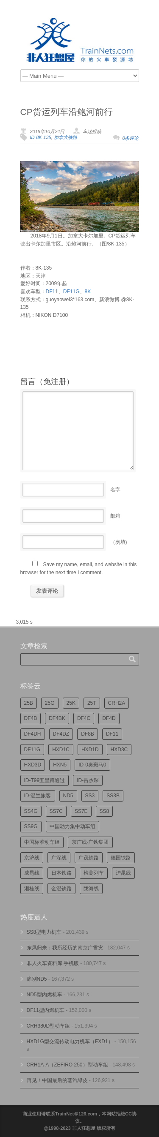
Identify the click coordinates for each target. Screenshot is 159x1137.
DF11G (71, 291)
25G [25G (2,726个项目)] (50, 703)
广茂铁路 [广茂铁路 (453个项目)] (88, 858)
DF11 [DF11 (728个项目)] (112, 734)
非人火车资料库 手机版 (53, 963)
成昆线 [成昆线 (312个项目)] (31, 873)
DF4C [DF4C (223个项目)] (83, 718)
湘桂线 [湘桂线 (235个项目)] (31, 889)
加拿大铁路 (65, 137)
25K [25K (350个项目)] (71, 703)
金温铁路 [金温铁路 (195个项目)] (61, 889)
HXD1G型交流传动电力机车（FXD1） (70, 1041)
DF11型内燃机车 (45, 1010)
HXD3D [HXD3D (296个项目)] (33, 765)
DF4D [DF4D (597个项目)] (108, 718)
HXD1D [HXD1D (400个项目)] (90, 750)
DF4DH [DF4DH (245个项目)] (32, 734)
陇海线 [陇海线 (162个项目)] (91, 889)
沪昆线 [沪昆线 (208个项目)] (123, 873)
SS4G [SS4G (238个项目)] (31, 811)
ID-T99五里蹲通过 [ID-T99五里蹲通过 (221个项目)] (44, 780)
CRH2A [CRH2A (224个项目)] (117, 703)
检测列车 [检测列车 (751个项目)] (94, 873)
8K (88, 291)
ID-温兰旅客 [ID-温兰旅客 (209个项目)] (37, 796)
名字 (115, 490)
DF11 (52, 291)
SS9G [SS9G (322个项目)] (31, 826)
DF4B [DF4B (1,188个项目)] (30, 718)
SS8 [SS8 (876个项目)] (104, 811)
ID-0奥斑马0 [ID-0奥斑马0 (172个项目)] (92, 765)
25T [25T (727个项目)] (91, 703)
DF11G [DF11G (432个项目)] (32, 750)
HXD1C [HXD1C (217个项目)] (61, 750)
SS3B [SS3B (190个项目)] (113, 796)
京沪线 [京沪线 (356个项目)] (31, 858)
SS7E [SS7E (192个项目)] (81, 811)
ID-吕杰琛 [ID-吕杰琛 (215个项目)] (88, 780)
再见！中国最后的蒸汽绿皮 (57, 1080)
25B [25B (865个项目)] (28, 703)
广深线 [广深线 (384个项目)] (59, 858)
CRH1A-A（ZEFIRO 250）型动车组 (67, 1065)
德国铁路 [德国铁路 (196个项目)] (121, 858)
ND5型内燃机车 (44, 995)
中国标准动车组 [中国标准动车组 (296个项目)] (42, 842)
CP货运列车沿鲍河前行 (66, 112)
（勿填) (118, 542)
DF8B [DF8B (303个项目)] (87, 734)
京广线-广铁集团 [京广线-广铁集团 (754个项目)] (90, 842)
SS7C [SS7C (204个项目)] (56, 811)
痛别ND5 (37, 979)
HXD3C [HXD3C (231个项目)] (119, 750)
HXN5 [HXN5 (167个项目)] (60, 765)
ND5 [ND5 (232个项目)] (68, 796)
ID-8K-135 (40, 137)
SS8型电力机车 (44, 932)
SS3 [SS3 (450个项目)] (90, 796)
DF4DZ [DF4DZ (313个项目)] (61, 734)
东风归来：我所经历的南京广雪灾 (65, 948)
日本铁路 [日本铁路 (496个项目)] (61, 873)
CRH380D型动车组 (48, 1026)
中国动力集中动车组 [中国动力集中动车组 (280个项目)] (72, 826)
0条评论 (130, 138)
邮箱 (115, 516)
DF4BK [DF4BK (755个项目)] (57, 718)
